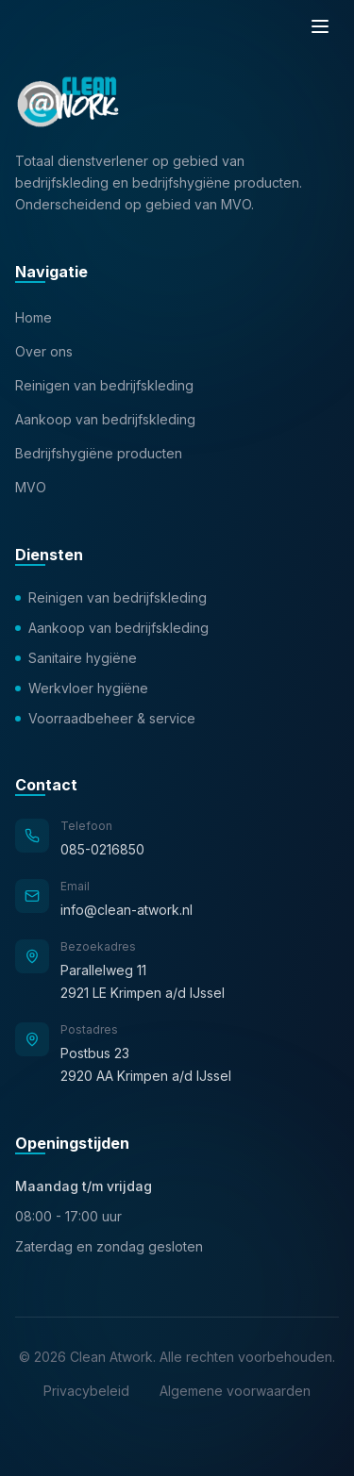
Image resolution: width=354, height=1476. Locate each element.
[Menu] (320, 26)
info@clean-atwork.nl (126, 910)
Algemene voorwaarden (235, 1391)
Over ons (44, 351)
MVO (30, 487)
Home (33, 317)
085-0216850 (102, 849)
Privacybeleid (86, 1391)
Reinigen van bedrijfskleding (104, 385)
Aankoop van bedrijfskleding (105, 419)
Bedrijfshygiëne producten (98, 453)
